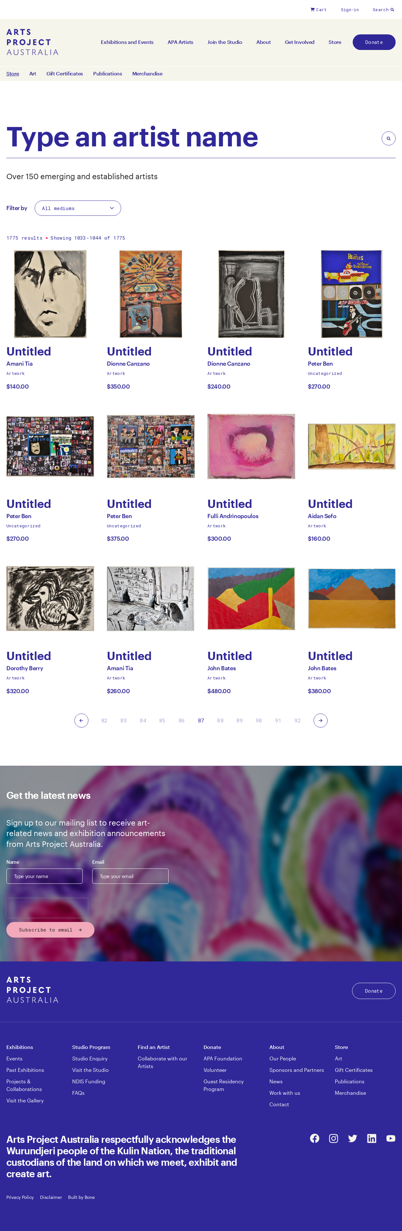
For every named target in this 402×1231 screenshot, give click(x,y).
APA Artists (180, 42)
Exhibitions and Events (127, 42)
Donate (374, 42)
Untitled (28, 351)
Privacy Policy (20, 1197)
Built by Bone (81, 1197)
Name (12, 862)
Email (98, 862)
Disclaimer (51, 1197)
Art (32, 73)
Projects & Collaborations (24, 1085)
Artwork (15, 373)
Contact (279, 1104)
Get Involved (300, 42)
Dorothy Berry (24, 670)
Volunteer (215, 1070)
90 (259, 720)
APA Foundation (223, 1058)
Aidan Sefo (322, 517)
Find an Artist (154, 1047)
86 (181, 720)
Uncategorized (325, 373)
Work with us (284, 1093)
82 (104, 720)
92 (298, 720)
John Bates (221, 670)
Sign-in (350, 9)
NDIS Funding (88, 1081)
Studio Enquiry (89, 1058)
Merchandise (147, 73)
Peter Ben (320, 365)
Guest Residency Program (224, 1085)
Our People (282, 1058)
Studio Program (91, 1047)
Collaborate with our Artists (162, 1062)
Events (14, 1058)
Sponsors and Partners (296, 1070)
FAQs (78, 1093)
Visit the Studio (90, 1070)
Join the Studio (224, 42)
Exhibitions (19, 1047)
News (276, 1081)
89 (239, 720)
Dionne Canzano (128, 365)
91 (278, 720)
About (263, 42)
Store (335, 42)
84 (143, 720)
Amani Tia (19, 365)
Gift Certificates (64, 73)
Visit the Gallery (25, 1100)
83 (123, 720)
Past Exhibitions (25, 1070)
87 (201, 720)
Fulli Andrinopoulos (232, 517)
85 (162, 720)
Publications (107, 73)
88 (220, 720)
